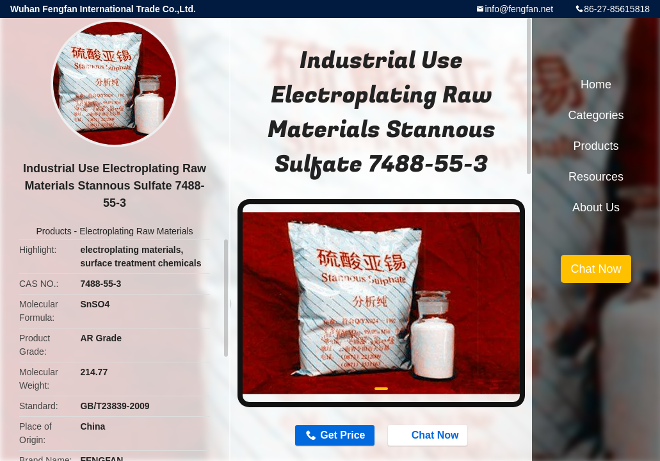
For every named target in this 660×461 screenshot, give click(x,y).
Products (53, 231)
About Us (596, 207)
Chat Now (429, 434)
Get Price (342, 435)
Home (596, 84)
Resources (596, 176)
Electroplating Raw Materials (136, 231)
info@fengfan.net (519, 9)
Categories (596, 115)
